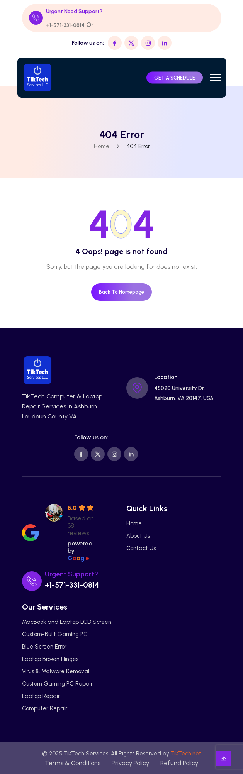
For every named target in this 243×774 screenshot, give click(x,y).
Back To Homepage (121, 292)
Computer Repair (44, 708)
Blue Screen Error (44, 646)
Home (101, 146)
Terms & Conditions (72, 763)
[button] (215, 77)
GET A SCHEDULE (174, 77)
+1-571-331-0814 (65, 25)
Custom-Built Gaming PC (55, 634)
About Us (138, 535)
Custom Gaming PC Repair (57, 683)
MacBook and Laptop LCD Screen (66, 621)
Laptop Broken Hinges (50, 658)
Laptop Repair (41, 696)
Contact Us (141, 548)
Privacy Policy (130, 763)
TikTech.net (186, 753)
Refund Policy (179, 763)
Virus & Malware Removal (55, 671)
